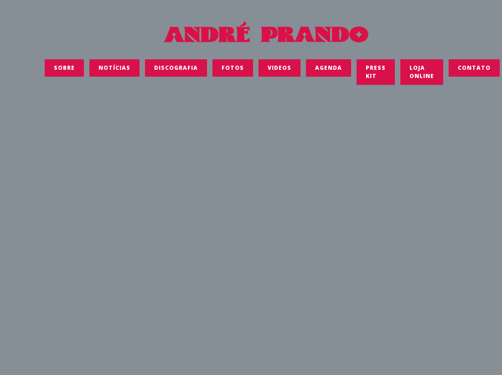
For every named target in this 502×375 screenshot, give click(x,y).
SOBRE (64, 70)
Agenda (328, 70)
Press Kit (376, 75)
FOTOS (233, 70)
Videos (279, 70)
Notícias (114, 70)
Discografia (176, 70)
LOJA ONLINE (421, 75)
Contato (474, 70)
